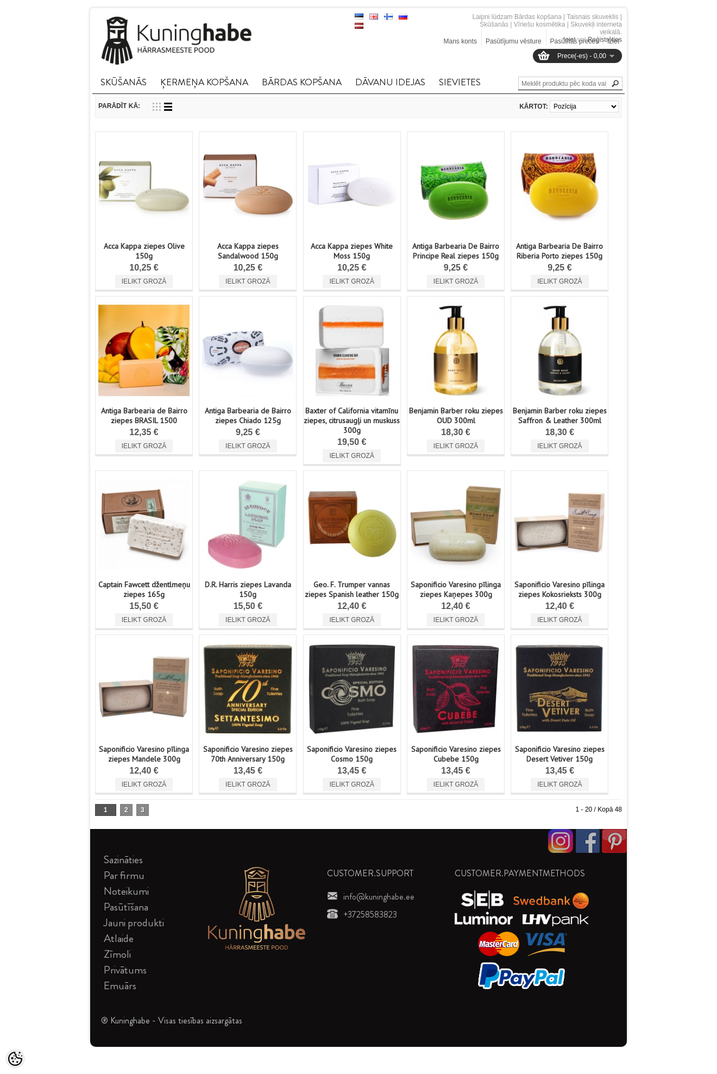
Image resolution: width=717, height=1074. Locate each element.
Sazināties (123, 860)
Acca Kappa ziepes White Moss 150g (352, 251)
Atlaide (119, 938)
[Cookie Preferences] (15, 1059)
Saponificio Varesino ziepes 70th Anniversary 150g (248, 754)
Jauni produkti (134, 923)
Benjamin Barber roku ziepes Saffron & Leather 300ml (560, 415)
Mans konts (460, 41)
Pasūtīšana (126, 907)
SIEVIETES (460, 82)
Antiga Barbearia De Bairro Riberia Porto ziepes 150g (559, 251)
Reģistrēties (605, 39)
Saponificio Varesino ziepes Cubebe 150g (456, 754)
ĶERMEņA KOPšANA (204, 82)
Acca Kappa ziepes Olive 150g (144, 251)
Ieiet (569, 39)
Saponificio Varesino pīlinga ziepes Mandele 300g (144, 754)
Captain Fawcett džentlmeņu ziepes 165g (144, 589)
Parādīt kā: (119, 106)
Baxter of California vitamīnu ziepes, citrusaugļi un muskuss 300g (352, 420)
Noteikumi (126, 891)
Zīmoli (117, 954)
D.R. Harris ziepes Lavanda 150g (248, 589)
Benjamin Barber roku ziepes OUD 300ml (456, 415)
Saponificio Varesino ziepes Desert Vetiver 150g (560, 754)
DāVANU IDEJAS (390, 82)
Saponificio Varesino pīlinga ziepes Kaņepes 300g (456, 589)
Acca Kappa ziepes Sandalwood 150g (248, 251)
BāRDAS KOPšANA (302, 82)
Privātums (125, 970)
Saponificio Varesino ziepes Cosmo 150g (352, 754)
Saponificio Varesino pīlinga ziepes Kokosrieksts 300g (559, 589)
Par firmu (124, 875)
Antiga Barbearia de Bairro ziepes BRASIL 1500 (144, 415)
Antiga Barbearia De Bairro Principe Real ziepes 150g (455, 251)
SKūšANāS (123, 82)
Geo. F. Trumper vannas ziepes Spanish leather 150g (352, 589)
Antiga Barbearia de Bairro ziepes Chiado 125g (248, 415)
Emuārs (120, 986)
